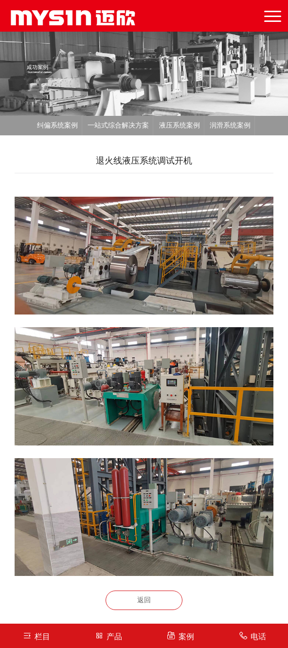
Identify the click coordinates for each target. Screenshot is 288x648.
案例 (180, 635)
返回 (144, 600)
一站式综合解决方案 (118, 125)
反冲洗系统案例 (143, 144)
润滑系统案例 (230, 125)
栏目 (36, 635)
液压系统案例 (179, 125)
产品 (108, 635)
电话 (252, 635)
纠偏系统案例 (57, 125)
